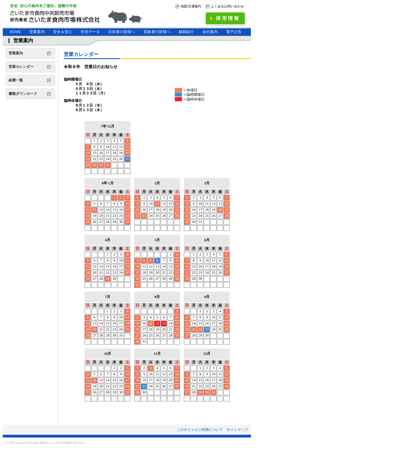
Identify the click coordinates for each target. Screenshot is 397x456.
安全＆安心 (62, 32)
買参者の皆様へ (156, 32)
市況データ (90, 32)
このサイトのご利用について (199, 430)
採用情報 (225, 18)
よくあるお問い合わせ (227, 6)
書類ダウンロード (23, 94)
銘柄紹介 (186, 32)
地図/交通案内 (191, 6)
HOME (15, 32)
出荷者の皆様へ (121, 32)
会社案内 (210, 32)
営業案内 (37, 32)
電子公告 (234, 32)
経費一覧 (16, 80)
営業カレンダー (21, 67)
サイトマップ (237, 430)
